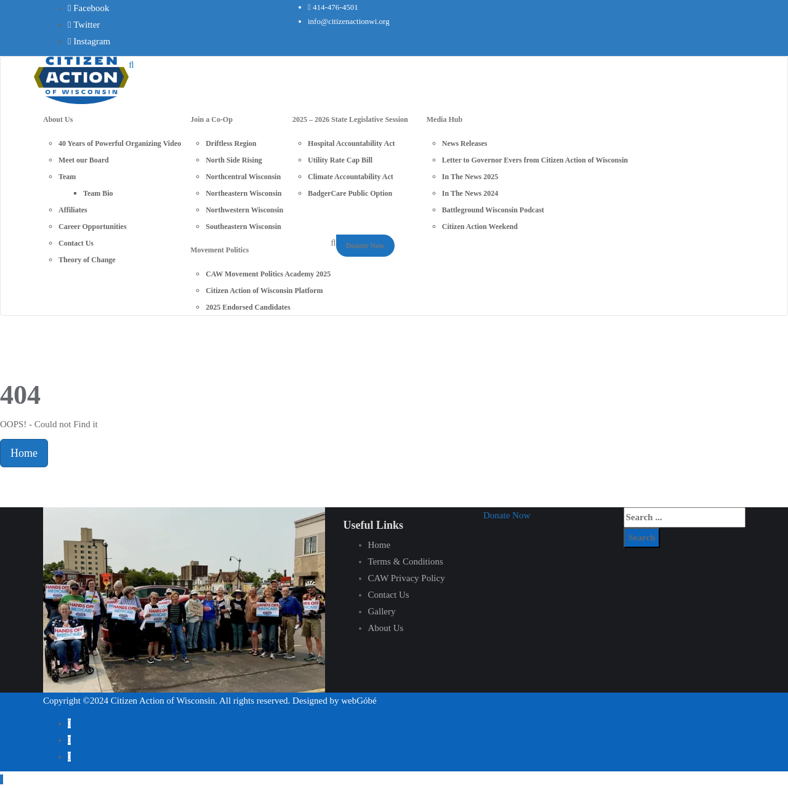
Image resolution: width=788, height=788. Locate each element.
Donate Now (365, 245)
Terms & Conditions (405, 561)
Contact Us (388, 595)
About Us (386, 628)
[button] (506, 515)
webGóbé (358, 701)
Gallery (382, 611)
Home (24, 453)
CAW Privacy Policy (406, 578)
